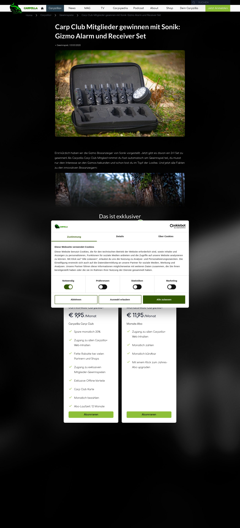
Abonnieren (91, 414)
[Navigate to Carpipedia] (120, 8)
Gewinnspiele (66, 15)
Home (29, 15)
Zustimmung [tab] (74, 236)
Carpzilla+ (45, 15)
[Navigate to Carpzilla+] (55, 8)
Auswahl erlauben (120, 299)
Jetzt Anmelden (218, 8)
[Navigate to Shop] (169, 8)
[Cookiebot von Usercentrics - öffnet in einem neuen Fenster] (172, 226)
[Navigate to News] (72, 8)
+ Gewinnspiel (61, 45)
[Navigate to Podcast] (138, 8)
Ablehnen (76, 299)
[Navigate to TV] (102, 8)
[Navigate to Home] (42, 9)
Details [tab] (120, 236)
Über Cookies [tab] (165, 236)
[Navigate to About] (154, 8)
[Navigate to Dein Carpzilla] (189, 8)
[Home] (42, 8)
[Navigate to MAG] (87, 8)
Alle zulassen (164, 299)
